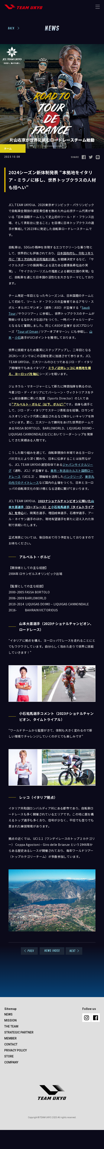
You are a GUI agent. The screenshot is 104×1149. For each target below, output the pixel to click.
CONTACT (10, 1044)
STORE (9, 1056)
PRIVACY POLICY (15, 1050)
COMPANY (11, 1062)
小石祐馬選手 (60, 507)
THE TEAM (11, 1026)
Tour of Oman (27, 331)
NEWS (8, 1014)
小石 (18, 337)
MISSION (10, 1020)
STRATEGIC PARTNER (18, 1032)
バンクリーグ (73, 476)
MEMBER (10, 1038)
